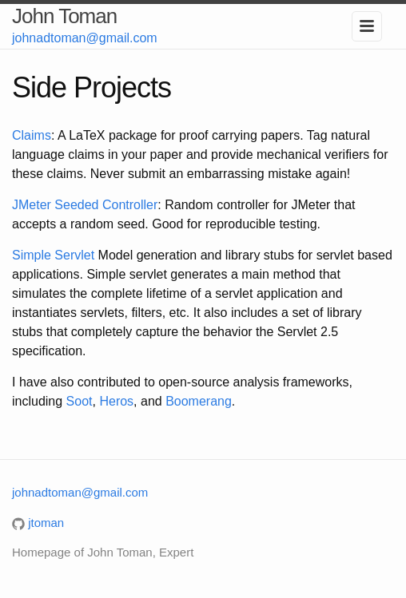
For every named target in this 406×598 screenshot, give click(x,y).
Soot (79, 401)
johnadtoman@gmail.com (84, 38)
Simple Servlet (53, 255)
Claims (31, 135)
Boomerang (198, 401)
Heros (116, 401)
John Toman (64, 16)
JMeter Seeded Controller (84, 205)
